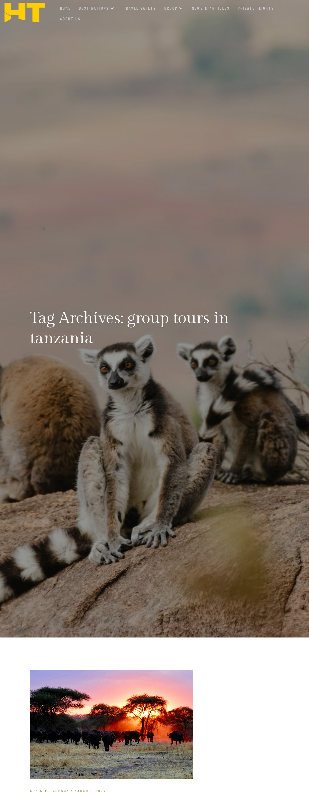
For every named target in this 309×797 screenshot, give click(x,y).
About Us (70, 18)
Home (65, 8)
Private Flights (256, 8)
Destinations (96, 8)
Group (173, 8)
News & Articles (211, 8)
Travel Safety (139, 8)
